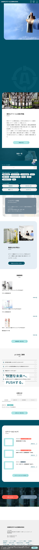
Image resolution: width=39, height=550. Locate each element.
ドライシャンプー (15, 175)
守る (14, 180)
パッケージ (28, 190)
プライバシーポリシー (5, 542)
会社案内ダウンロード (29, 497)
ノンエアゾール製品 (22, 528)
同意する (34, 547)
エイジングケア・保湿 (15, 177)
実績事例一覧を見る (19, 342)
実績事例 (5, 530)
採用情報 (27, 530)
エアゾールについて (21, 532)
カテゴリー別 (28, 186)
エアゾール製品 (13, 528)
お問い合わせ (10, 497)
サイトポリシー (12, 542)
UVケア (32, 175)
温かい (29, 177)
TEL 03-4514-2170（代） (12, 523)
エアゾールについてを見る (20, 476)
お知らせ (13, 532)
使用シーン (10, 190)
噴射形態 (10, 186)
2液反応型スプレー (6, 180)
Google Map (9, 520)
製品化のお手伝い (20, 530)
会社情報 (30, 528)
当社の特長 (5, 528)
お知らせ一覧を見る (19, 413)
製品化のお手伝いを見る (16, 264)
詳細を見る (35, 298)
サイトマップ (23, 542)
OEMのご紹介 (11, 530)
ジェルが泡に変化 (25, 175)
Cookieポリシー (17, 542)
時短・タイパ (5, 177)
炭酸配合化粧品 (6, 175)
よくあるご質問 (6, 532)
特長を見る (21, 143)
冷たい (24, 177)
